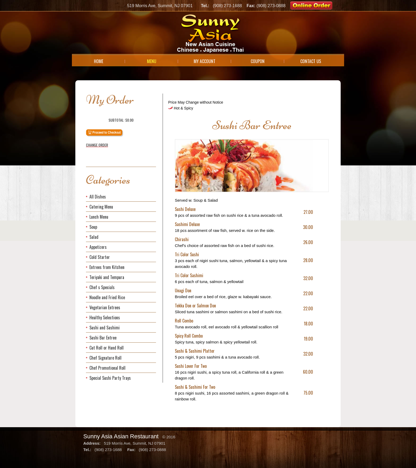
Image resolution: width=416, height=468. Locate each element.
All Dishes (97, 196)
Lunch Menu (98, 217)
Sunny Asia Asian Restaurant (121, 436)
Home (98, 61)
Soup (93, 227)
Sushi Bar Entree (102, 337)
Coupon (258, 61)
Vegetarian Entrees (104, 307)
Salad (93, 237)
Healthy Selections (104, 317)
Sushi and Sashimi (104, 327)
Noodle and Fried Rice (107, 297)
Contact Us (310, 61)
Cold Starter (99, 257)
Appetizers (98, 247)
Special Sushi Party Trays (110, 378)
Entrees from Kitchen (106, 267)
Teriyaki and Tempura (106, 277)
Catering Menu (101, 207)
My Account (204, 61)
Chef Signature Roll (105, 358)
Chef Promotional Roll (107, 368)
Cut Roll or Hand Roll (106, 348)
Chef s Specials (102, 287)
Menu (151, 61)
